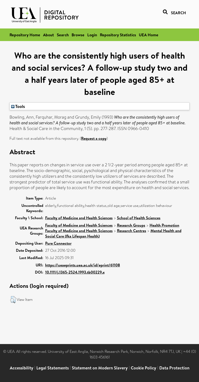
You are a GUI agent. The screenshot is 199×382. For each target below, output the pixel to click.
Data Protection (174, 368)
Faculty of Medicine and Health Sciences (79, 217)
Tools (18, 106)
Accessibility (21, 368)
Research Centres (131, 230)
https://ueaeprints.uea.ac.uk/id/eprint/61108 (82, 265)
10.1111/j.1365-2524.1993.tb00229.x (75, 272)
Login (92, 34)
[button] (13, 299)
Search (63, 34)
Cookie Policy (143, 368)
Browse (78, 34)
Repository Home (25, 34)
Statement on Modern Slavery (100, 368)
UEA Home (148, 34)
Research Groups (131, 225)
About (48, 34)
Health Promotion (164, 225)
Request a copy (94, 138)
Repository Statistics (118, 34)
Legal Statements (52, 368)
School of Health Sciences (138, 217)
